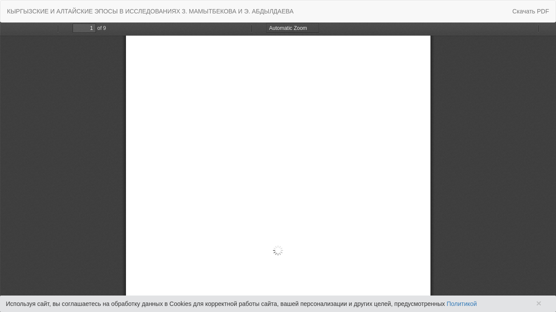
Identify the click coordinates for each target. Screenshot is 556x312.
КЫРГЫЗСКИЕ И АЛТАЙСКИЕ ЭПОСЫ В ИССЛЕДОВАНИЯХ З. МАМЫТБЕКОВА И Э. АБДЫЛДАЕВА (150, 11)
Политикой (462, 303)
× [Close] (538, 303)
